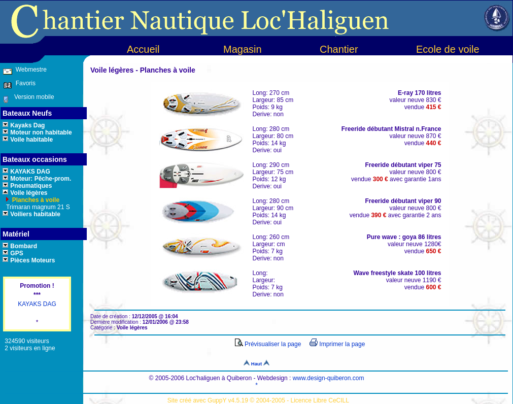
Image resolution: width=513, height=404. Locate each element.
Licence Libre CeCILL (320, 400)
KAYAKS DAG (37, 304)
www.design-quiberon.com (328, 378)
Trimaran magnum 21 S (37, 207)
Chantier (339, 49)
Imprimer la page (337, 344)
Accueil (143, 49)
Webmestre (30, 69)
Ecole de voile (448, 49)
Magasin (242, 49)
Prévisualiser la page (268, 344)
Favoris (24, 83)
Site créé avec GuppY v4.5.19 (208, 400)
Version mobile (31, 96)
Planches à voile (34, 200)
